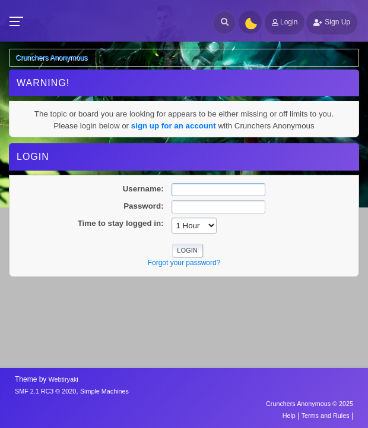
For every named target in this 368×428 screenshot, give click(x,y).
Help (289, 415)
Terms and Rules (326, 415)
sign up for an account (173, 125)
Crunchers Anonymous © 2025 (309, 403)
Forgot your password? (184, 263)
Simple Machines (104, 391)
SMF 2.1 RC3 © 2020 (45, 391)
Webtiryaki (63, 379)
